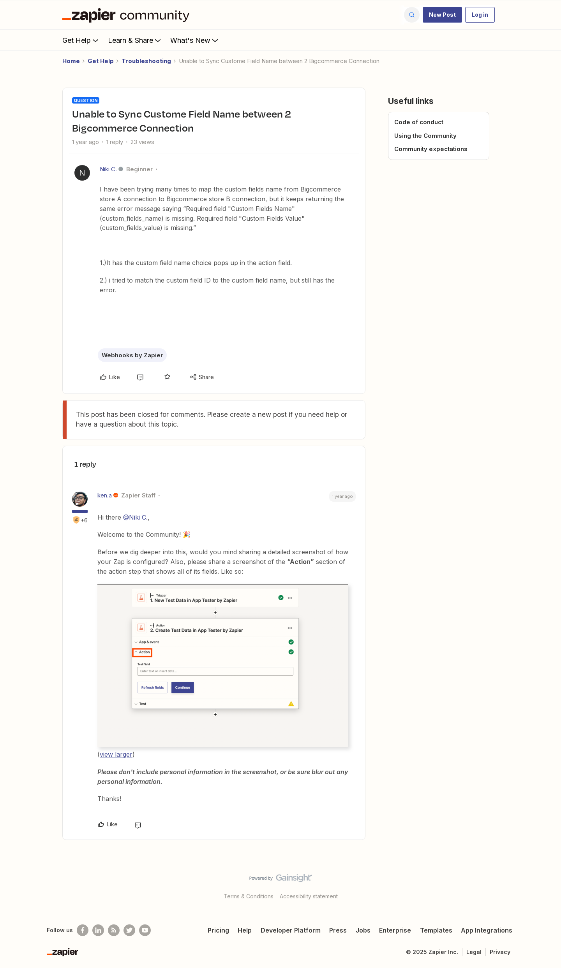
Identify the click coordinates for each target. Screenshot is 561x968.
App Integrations (486, 930)
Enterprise (395, 930)
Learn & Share (135, 40)
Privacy (500, 952)
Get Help (81, 40)
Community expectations (431, 149)
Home (71, 61)
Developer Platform (291, 930)
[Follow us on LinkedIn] (98, 930)
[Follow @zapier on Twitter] (129, 930)
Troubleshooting (146, 61)
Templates (436, 930)
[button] (442, 15)
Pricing (218, 930)
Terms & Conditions (248, 896)
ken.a (104, 495)
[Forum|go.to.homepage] (127, 15)
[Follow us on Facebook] (82, 930)
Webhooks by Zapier (132, 355)
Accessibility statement (309, 896)
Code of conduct (418, 122)
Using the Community (425, 135)
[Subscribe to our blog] (114, 930)
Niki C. (108, 169)
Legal (474, 952)
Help (245, 930)
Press (338, 930)
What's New (195, 40)
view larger (116, 754)
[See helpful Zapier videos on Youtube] (145, 930)
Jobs (363, 930)
